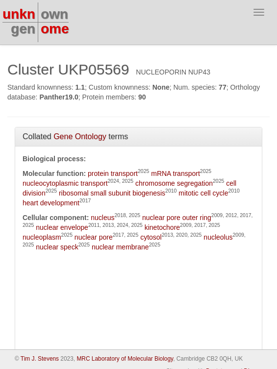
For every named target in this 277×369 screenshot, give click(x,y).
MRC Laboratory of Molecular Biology (124, 358)
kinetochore (162, 227)
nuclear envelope (62, 227)
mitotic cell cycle (203, 193)
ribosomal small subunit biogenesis (112, 193)
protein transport (113, 173)
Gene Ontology (79, 136)
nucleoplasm (42, 237)
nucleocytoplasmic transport (65, 183)
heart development (51, 203)
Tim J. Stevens (40, 358)
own (54, 14)
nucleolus (217, 237)
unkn (18, 14)
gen (23, 28)
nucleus (102, 217)
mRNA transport (175, 173)
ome (55, 28)
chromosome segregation (174, 183)
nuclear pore (94, 237)
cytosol (151, 237)
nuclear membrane (120, 247)
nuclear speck (57, 247)
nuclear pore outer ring (176, 217)
